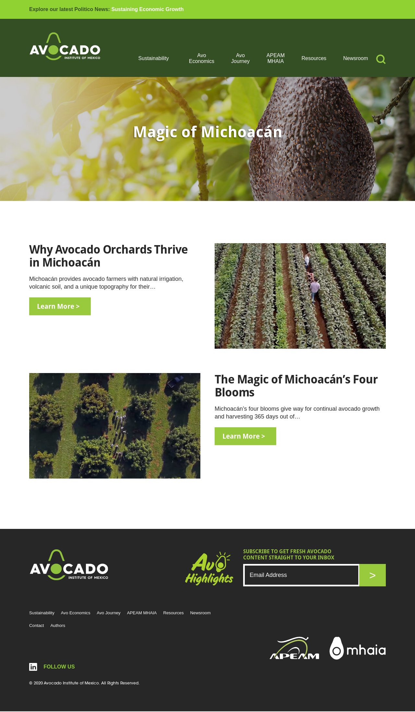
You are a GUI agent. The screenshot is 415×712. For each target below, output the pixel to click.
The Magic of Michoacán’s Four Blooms (296, 385)
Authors (59, 626)
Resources (314, 58)
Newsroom (355, 58)
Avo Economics (201, 58)
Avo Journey (240, 58)
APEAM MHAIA (276, 58)
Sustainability (153, 58)
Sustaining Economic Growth (147, 9)
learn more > (60, 306)
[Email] (301, 575)
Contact (37, 626)
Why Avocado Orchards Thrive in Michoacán (108, 256)
